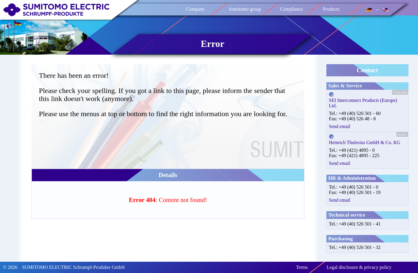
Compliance (291, 9)
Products (331, 9)
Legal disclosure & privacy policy (359, 267)
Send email (339, 126)
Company (195, 9)
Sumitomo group (245, 9)
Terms (302, 267)
